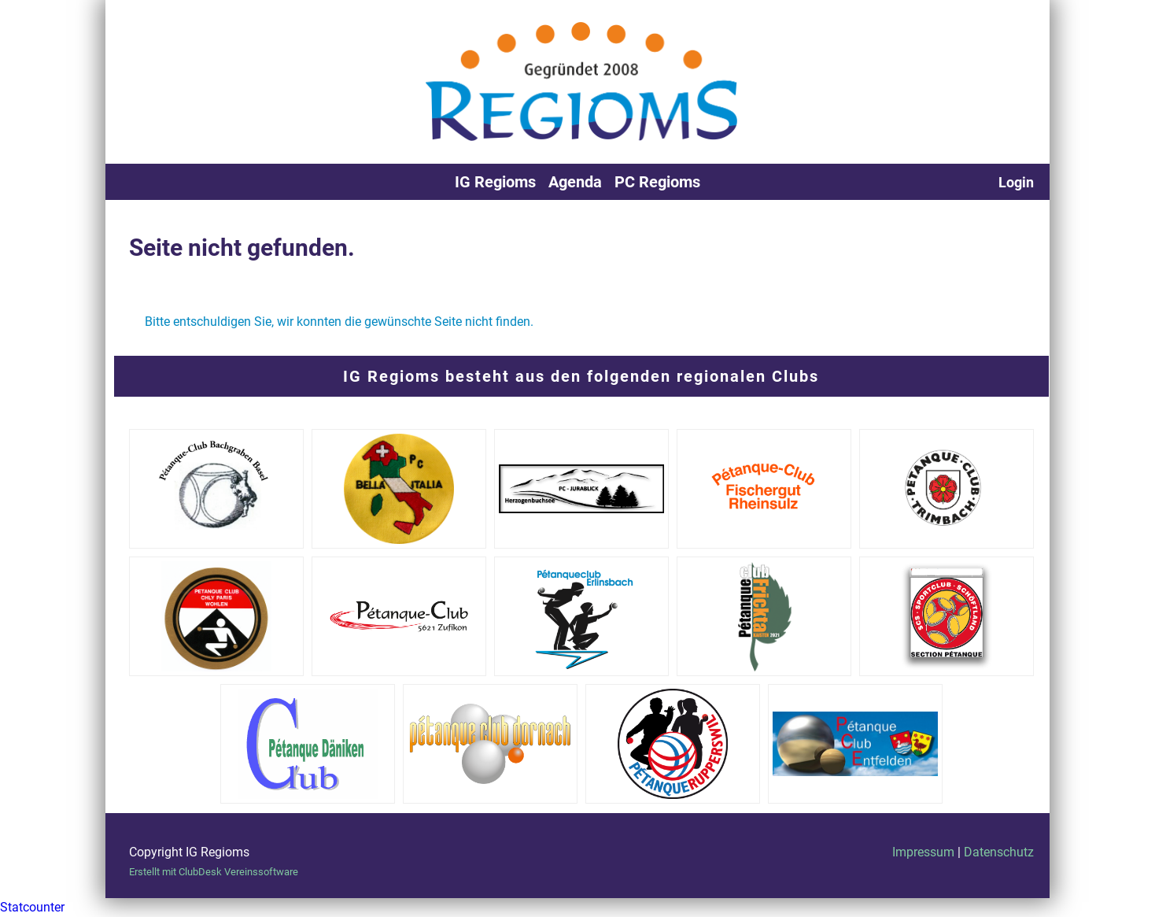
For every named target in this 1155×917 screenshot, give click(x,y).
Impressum (923, 852)
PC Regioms (657, 181)
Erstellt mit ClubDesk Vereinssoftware (213, 872)
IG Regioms (495, 181)
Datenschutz (999, 852)
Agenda (575, 181)
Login (1016, 182)
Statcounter (32, 907)
